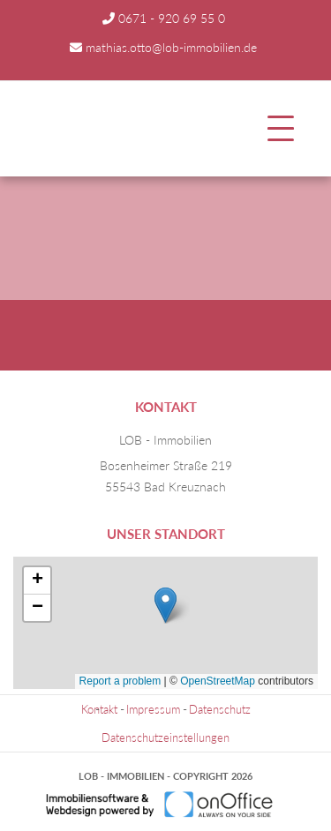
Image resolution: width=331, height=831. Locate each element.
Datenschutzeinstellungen (165, 737)
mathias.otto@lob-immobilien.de (171, 47)
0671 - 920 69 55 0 (171, 18)
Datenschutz (220, 709)
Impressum (153, 709)
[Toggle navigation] (281, 128)
